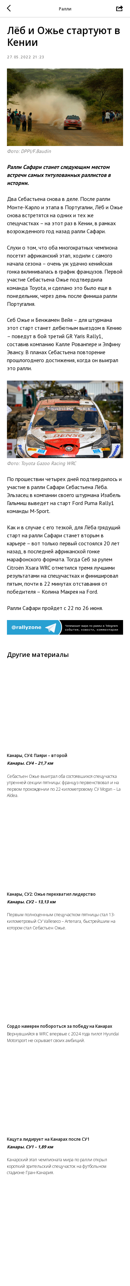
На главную (65, 1278)
